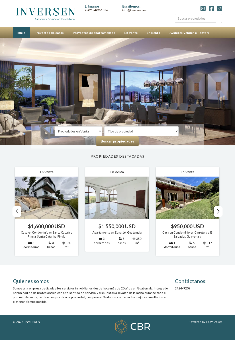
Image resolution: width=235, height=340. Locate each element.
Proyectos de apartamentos (94, 33)
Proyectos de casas (49, 33)
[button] (218, 211)
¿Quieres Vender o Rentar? (189, 33)
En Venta (131, 33)
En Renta (153, 33)
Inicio (21, 33)
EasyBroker (214, 322)
